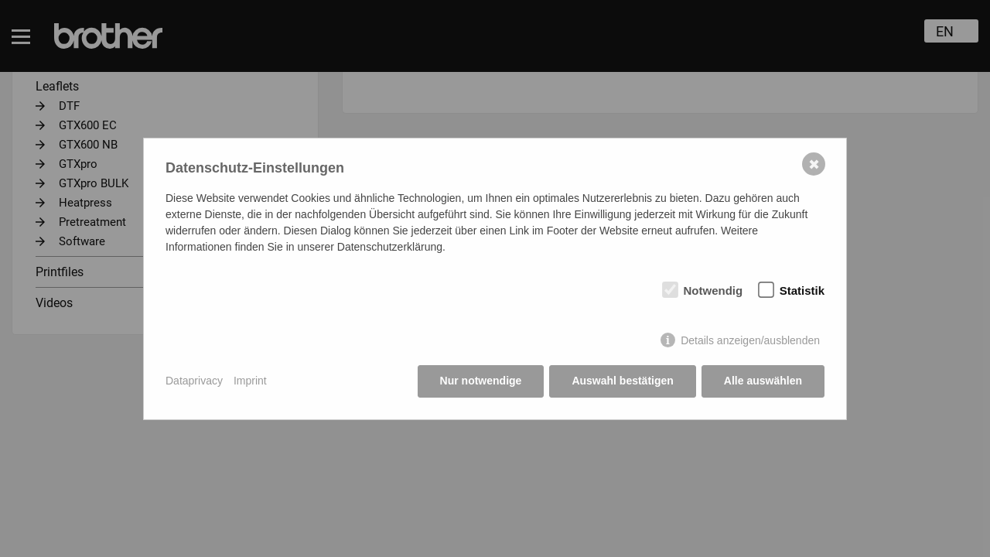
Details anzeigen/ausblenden (750, 340)
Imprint (250, 380)
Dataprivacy (194, 380)
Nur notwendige (481, 380)
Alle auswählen (763, 380)
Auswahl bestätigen (622, 380)
